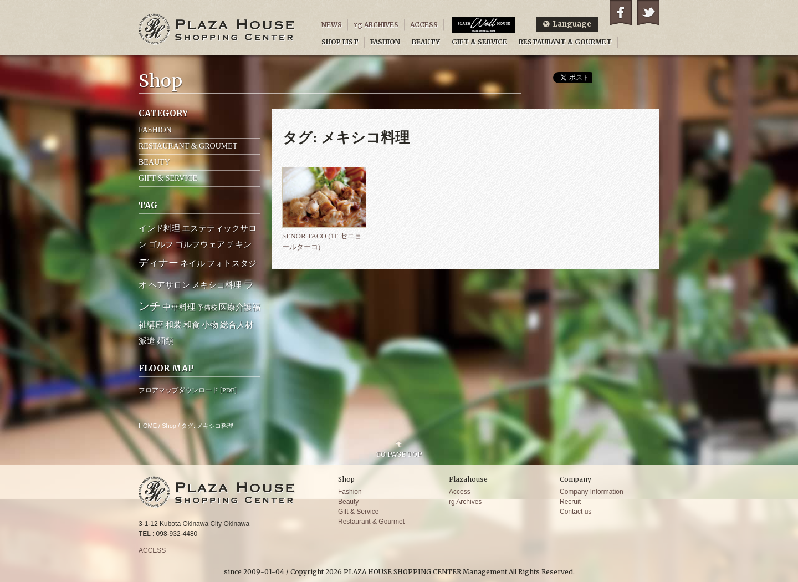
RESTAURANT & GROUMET (188, 146)
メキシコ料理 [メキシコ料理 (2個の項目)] (217, 284)
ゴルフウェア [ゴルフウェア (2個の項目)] (200, 244)
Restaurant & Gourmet (371, 521)
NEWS (331, 25)
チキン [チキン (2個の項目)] (239, 244)
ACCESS (424, 25)
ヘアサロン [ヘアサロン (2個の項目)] (169, 284)
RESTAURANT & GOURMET (565, 42)
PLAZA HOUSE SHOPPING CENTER (217, 29)
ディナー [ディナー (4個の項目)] (158, 262)
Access (459, 492)
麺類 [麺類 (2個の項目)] (165, 340)
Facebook (621, 12)
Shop (169, 425)
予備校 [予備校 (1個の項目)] (207, 308)
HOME (148, 425)
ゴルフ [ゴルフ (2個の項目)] (161, 244)
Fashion (350, 492)
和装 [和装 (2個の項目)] (173, 324)
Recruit (570, 502)
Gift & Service (358, 511)
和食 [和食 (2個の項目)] (191, 324)
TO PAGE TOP (399, 454)
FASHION (385, 42)
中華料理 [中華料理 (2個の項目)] (179, 307)
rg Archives (465, 502)
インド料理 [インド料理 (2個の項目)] (159, 228)
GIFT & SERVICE (479, 42)
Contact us (575, 511)
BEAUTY (426, 42)
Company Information (591, 492)
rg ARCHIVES (376, 25)
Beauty (348, 502)
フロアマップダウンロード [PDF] (188, 390)
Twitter (648, 12)
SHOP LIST (340, 42)
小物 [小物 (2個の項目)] (210, 324)
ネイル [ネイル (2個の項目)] (192, 263)
